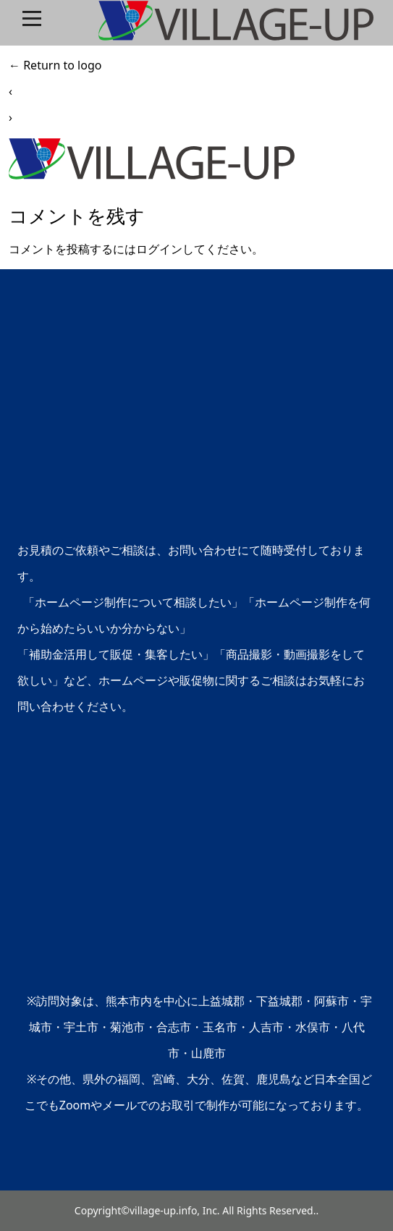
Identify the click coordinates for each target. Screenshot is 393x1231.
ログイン (159, 249)
